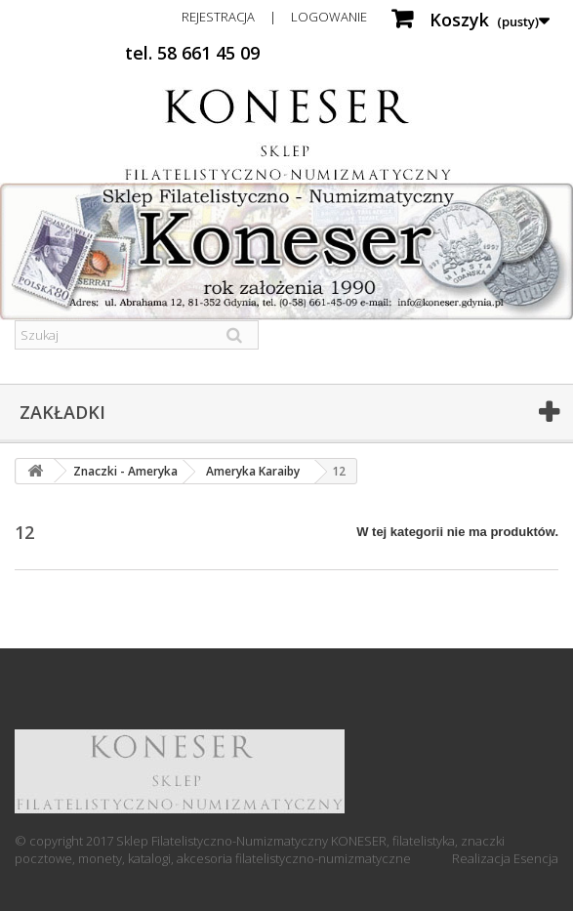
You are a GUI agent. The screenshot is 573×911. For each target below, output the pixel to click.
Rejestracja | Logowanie (274, 16)
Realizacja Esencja (505, 858)
